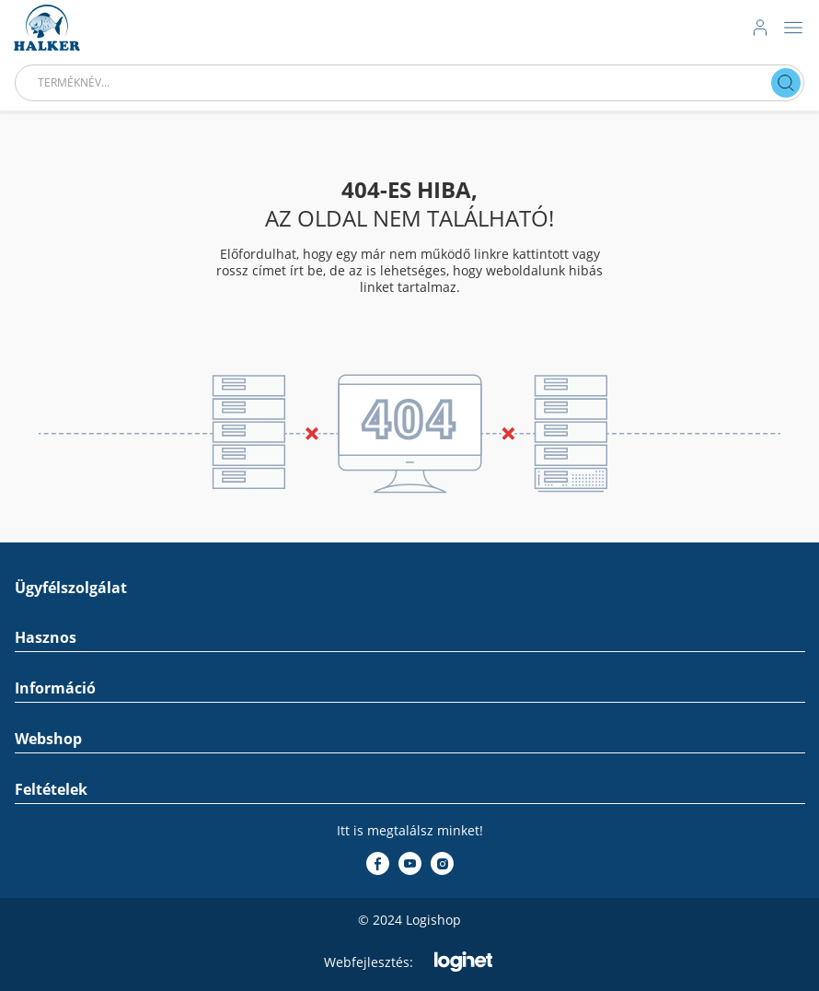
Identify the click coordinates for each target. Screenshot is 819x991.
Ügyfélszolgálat (71, 588)
